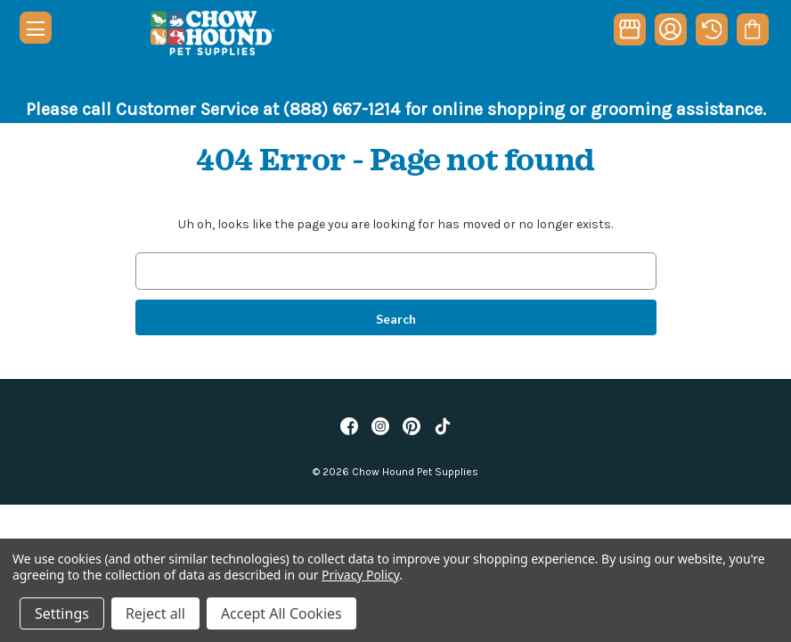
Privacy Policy (360, 574)
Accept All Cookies (281, 613)
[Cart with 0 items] (752, 29)
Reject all (155, 613)
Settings (62, 613)
